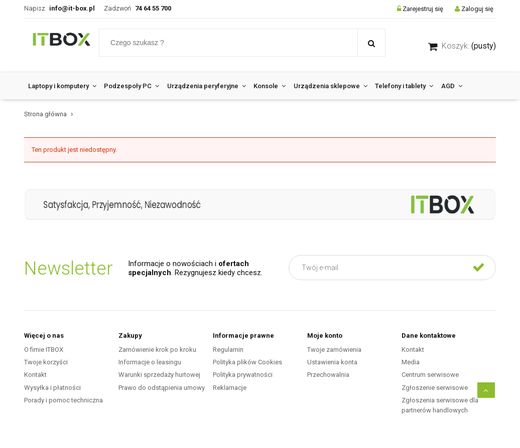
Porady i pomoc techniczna (63, 400)
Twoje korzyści (46, 362)
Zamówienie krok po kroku (157, 349)
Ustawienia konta (332, 362)
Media (411, 362)
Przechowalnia (328, 374)
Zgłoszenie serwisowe (435, 387)
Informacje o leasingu (149, 362)
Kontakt (35, 374)
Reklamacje (229, 387)
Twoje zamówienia (334, 349)
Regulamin (228, 349)
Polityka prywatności (243, 374)
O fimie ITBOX (43, 349)
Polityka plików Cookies (247, 362)
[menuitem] (62, 86)
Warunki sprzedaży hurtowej (159, 374)
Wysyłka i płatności (52, 387)
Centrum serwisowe (430, 374)
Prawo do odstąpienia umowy (161, 387)
